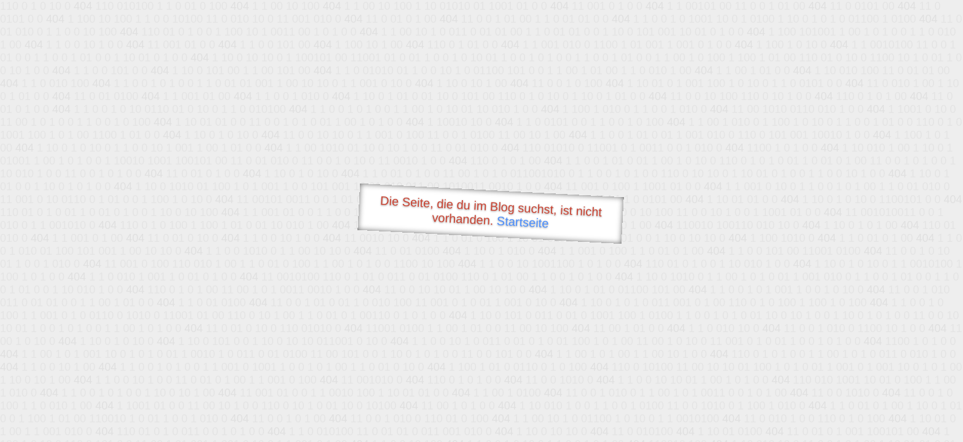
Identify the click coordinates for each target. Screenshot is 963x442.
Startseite (522, 222)
